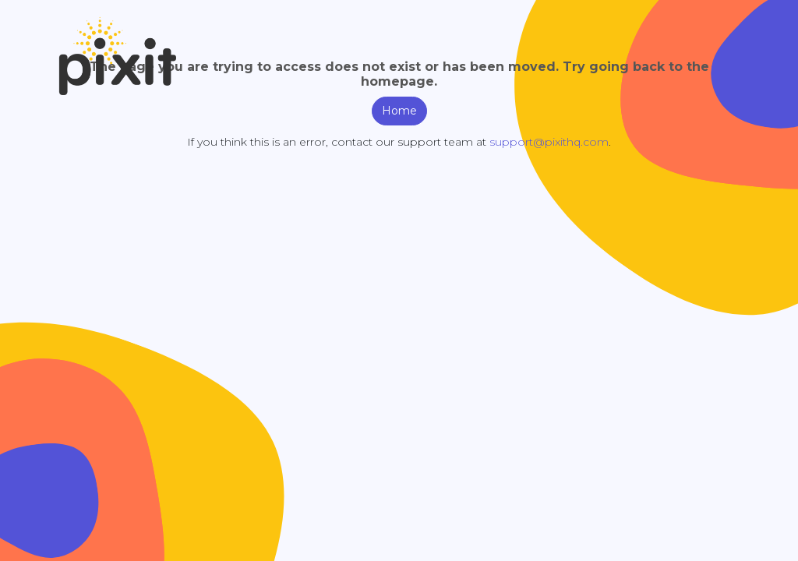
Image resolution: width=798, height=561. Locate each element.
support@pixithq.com (549, 142)
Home (399, 111)
